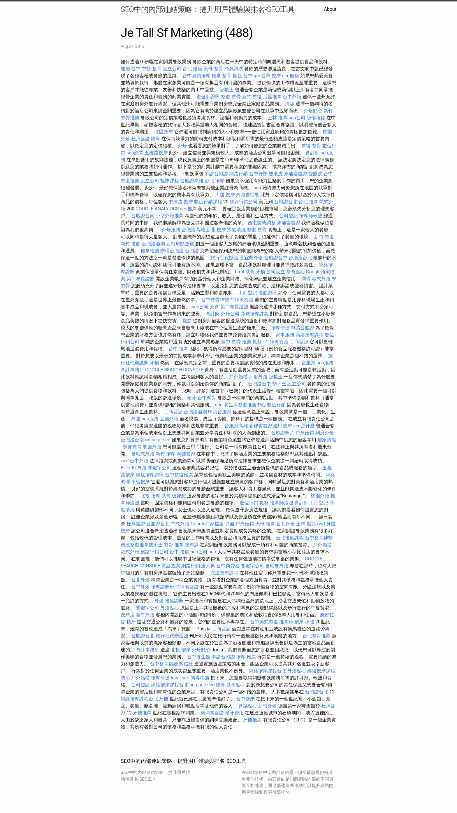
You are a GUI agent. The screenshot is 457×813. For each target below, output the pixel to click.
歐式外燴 (321, 279)
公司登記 (288, 215)
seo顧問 (134, 152)
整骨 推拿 (174, 545)
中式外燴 (180, 524)
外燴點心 (313, 110)
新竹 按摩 (165, 454)
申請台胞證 (216, 173)
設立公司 (172, 68)
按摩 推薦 (246, 657)
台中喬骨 (207, 398)
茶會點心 (295, 272)
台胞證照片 (282, 433)
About (330, 9)
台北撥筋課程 (290, 538)
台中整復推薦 (179, 475)
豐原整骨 (132, 447)
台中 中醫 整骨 (146, 68)
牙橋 (260, 272)
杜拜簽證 (140, 138)
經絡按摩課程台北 (267, 671)
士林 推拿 (277, 117)
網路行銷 (238, 173)
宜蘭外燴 (253, 257)
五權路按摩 (156, 152)
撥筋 (187, 321)
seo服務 (290, 75)
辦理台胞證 (172, 250)
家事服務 (285, 335)
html (239, 272)
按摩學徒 (280, 328)
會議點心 (247, 706)
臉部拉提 (316, 117)
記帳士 (227, 89)
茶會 (250, 272)
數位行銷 (276, 405)
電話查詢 (170, 566)
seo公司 (297, 117)
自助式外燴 (142, 454)
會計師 (312, 152)
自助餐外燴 (277, 566)
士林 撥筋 (306, 524)
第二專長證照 (140, 279)
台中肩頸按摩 (196, 75)
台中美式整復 (264, 622)
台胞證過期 (153, 243)
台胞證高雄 (191, 180)
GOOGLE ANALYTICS (157, 208)
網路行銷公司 (244, 201)
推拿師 (286, 622)
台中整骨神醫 (215, 300)
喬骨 (306, 279)
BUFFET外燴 (134, 468)
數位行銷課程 (208, 201)
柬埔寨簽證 (295, 173)
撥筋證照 (267, 293)
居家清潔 (326, 440)
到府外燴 (258, 377)
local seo (180, 678)
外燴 (182, 145)
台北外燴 (285, 524)
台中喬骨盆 (228, 566)
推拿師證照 (281, 503)
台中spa (251, 75)
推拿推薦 (149, 250)
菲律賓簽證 (242, 300)
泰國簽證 (186, 454)
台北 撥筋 (192, 68)
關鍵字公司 (159, 468)
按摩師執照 (310, 215)
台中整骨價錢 (164, 664)
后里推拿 (272, 96)
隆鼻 (155, 138)
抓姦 (237, 75)
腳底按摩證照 (150, 475)
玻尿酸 (179, 496)
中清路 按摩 (180, 201)
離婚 (125, 68)
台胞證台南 (142, 215)
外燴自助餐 (247, 194)
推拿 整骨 (221, 75)
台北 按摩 (214, 180)
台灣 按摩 (271, 75)
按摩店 (128, 615)
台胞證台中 (275, 257)
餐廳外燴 (152, 447)
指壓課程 (169, 180)
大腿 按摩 (225, 194)
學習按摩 (140, 482)
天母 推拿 (265, 524)
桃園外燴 (320, 496)
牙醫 (163, 699)
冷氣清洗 (233, 68)
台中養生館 (198, 657)
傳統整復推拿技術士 (142, 545)
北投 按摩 (150, 496)
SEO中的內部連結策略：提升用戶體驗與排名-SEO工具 (207, 9)
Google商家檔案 (207, 524)
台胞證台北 (285, 201)
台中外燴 (292, 96)
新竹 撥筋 (130, 243)
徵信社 (186, 664)
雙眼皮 (276, 173)
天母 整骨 (213, 68)
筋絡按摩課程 (310, 335)
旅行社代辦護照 (226, 257)
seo (257, 187)
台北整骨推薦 (317, 636)
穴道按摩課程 (224, 573)
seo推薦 (188, 208)
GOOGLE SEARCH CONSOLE (174, 370)
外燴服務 (171, 229)
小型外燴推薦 (170, 215)
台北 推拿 (308, 201)
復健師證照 (208, 96)
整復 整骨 (231, 96)
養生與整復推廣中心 (245, 405)
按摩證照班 (162, 587)
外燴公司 (230, 314)
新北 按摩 (216, 229)
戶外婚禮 (238, 377)
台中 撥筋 (179, 552)
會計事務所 (132, 370)
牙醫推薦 (142, 713)
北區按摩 (163, 131)
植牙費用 (234, 713)
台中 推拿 (178, 349)
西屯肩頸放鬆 (180, 243)
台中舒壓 (258, 173)
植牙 (191, 398)
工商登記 (247, 293)
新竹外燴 (145, 615)
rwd (125, 461)
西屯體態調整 (262, 222)
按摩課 (192, 545)
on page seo (158, 440)
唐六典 (208, 566)
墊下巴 (279, 384)
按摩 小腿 (304, 622)
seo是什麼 (304, 426)
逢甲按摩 (282, 426)
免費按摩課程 (255, 314)
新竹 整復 (252, 96)
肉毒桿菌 (200, 678)
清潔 (289, 103)
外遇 (135, 419)
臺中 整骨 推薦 (236, 342)
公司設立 (275, 272)
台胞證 (192, 250)
